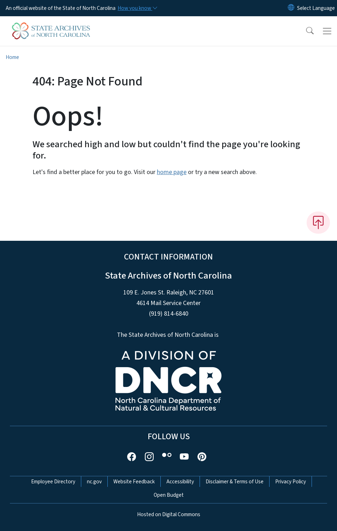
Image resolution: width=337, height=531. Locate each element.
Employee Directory (53, 481)
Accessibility (180, 481)
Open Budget (169, 495)
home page (172, 172)
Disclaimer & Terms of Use (235, 481)
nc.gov (94, 481)
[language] (316, 8)
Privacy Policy (290, 481)
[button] (305, 31)
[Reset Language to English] (291, 8)
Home (12, 57)
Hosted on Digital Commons (168, 514)
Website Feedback (134, 481)
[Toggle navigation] (327, 31)
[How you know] (137, 8)
